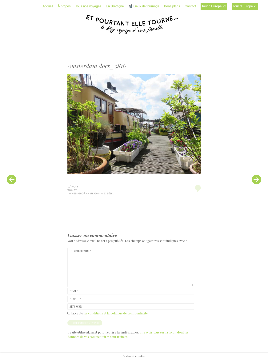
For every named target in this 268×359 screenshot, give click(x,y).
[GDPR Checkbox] (68, 313)
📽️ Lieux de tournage (144, 6)
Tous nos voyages (88, 6)
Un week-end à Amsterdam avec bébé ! (90, 193)
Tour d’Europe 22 (214, 6)
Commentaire (80, 251)
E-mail (75, 299)
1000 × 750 (72, 190)
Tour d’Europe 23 (245, 6)
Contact (190, 6)
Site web (76, 306)
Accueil (48, 6)
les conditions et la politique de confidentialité (116, 313)
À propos (64, 6)
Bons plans (172, 6)
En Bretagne (115, 6)
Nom (74, 291)
